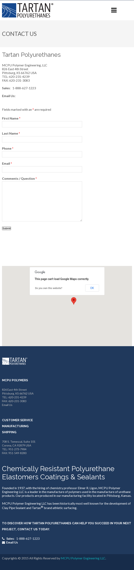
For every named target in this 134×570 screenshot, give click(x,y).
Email (7, 163)
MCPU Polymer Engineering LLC (83, 558)
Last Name (11, 133)
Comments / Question (19, 178)
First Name (11, 118)
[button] (73, 301)
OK (92, 288)
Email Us (7, 405)
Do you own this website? (48, 288)
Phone (7, 148)
